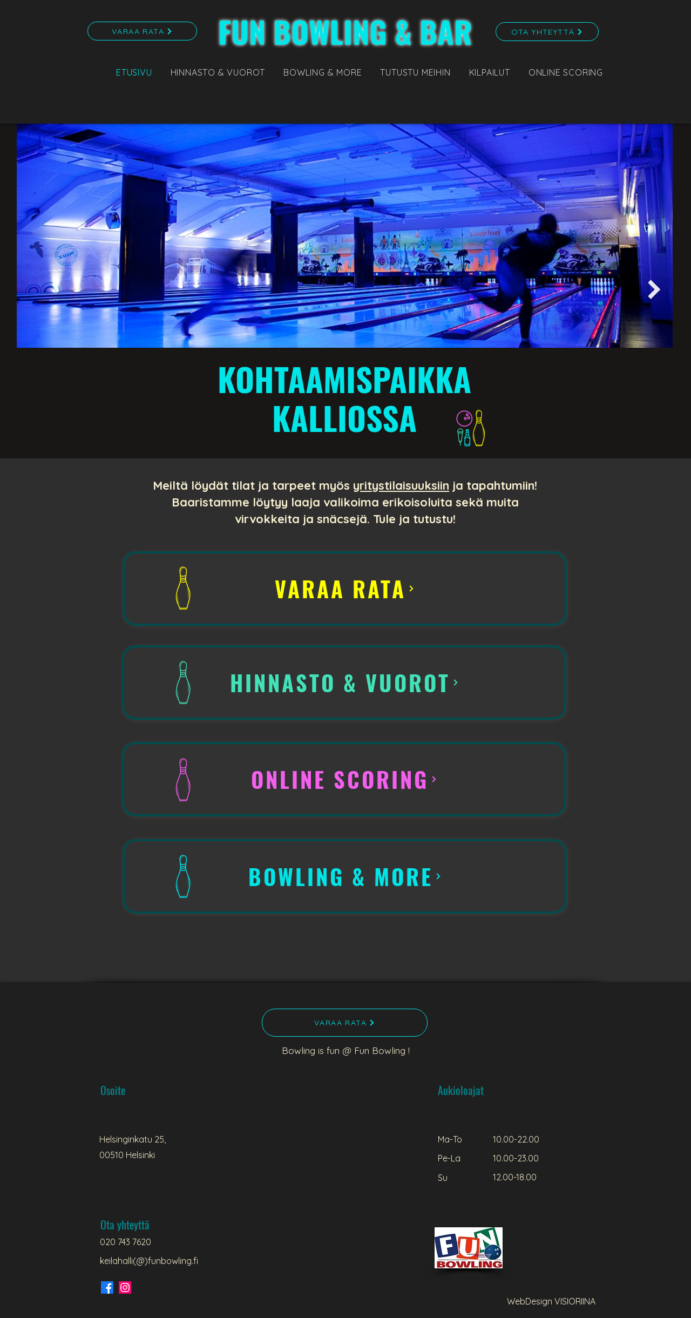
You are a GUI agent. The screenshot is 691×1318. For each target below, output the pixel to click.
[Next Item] (654, 289)
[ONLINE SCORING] (344, 779)
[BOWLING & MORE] (345, 876)
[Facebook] (107, 1287)
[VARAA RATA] (142, 31)
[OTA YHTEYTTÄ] (547, 31)
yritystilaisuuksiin (401, 485)
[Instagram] (125, 1287)
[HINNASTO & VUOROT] (344, 682)
